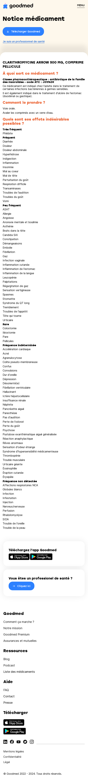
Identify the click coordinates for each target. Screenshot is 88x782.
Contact (9, 696)
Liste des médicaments (19, 671)
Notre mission (12, 628)
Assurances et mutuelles (20, 640)
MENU (81, 5)
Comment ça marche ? (18, 622)
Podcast (9, 665)
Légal (6, 762)
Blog (6, 659)
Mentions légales (13, 751)
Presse (8, 702)
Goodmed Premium (16, 634)
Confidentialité (12, 756)
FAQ (6, 690)
